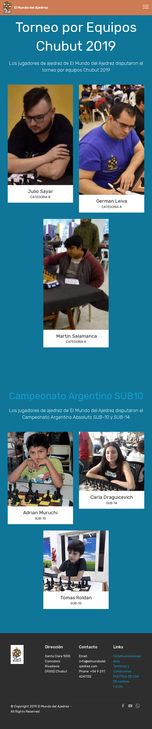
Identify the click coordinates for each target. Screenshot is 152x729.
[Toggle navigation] (146, 6)
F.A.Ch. (118, 686)
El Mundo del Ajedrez (31, 7)
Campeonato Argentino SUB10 (76, 396)
